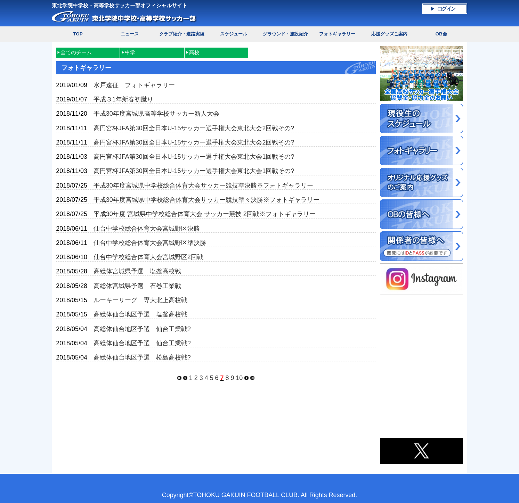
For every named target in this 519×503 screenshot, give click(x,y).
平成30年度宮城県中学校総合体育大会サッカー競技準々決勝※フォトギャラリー (206, 199)
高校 (194, 52)
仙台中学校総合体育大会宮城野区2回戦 (148, 257)
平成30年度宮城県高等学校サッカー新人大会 (156, 113)
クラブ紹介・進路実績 (181, 33)
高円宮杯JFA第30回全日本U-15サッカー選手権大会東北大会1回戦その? (194, 156)
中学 (130, 52)
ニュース (130, 33)
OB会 (441, 33)
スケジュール (233, 33)
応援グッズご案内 (389, 33)
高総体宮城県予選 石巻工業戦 (137, 285)
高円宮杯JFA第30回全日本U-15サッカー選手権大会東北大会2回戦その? (194, 128)
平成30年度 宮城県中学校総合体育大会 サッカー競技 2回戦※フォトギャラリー (205, 214)
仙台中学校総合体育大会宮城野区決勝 (147, 228)
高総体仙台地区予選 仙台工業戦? (142, 328)
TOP (77, 33)
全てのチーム (76, 52)
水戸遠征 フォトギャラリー (134, 85)
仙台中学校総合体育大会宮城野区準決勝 (150, 242)
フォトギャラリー (337, 33)
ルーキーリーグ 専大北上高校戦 (140, 300)
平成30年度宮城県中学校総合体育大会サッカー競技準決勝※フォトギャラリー (203, 185)
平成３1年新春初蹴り (123, 99)
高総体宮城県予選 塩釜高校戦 (137, 271)
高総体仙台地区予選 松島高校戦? (142, 357)
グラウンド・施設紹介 (285, 33)
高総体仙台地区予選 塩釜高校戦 (140, 314)
